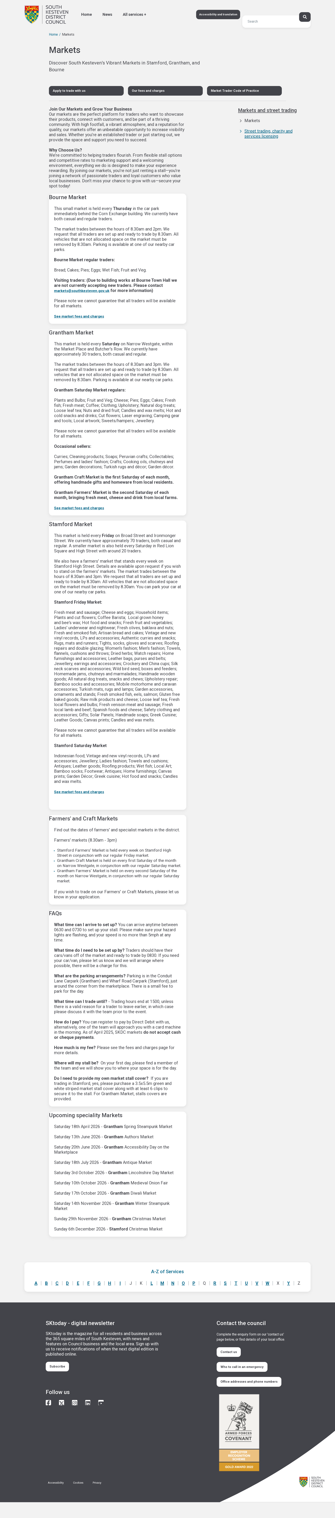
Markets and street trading (271, 113)
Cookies (83, 1498)
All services (133, 14)
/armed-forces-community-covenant (251, 1448)
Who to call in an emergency (247, 1373)
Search (29, 11)
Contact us (231, 1356)
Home (86, 14)
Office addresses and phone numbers (246, 1393)
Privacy (104, 1498)
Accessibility (57, 1498)
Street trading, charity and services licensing (268, 136)
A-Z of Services (167, 1274)
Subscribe (60, 1370)
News (107, 14)
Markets (252, 123)
